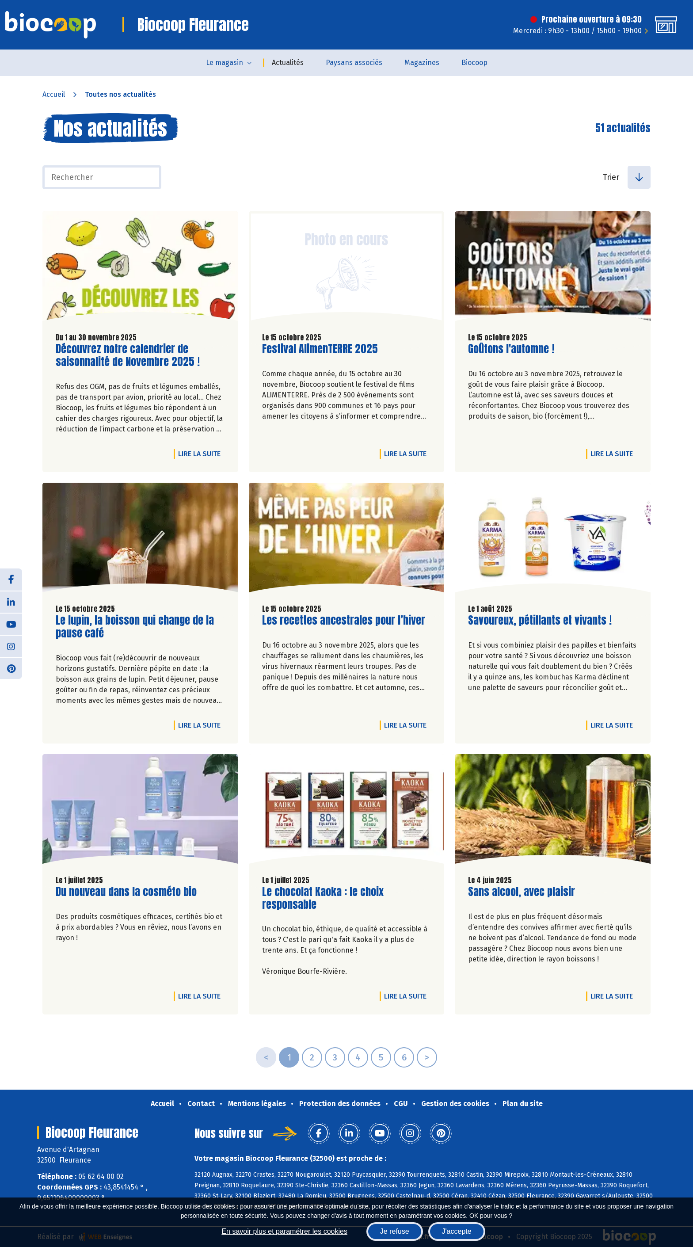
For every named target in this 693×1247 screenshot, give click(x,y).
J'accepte (457, 1231)
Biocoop (474, 62)
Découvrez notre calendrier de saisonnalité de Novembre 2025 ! (128, 355)
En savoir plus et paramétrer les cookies (284, 1231)
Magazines (421, 62)
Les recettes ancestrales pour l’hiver (343, 620)
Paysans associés (354, 62)
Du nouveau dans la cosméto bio (126, 891)
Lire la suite (201, 453)
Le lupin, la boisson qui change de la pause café (135, 627)
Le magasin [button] (224, 62)
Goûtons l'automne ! (511, 349)
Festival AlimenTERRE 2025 (320, 349)
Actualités (288, 62)
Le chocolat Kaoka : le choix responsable (323, 898)
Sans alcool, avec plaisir (521, 891)
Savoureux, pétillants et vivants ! (540, 620)
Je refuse (394, 1231)
